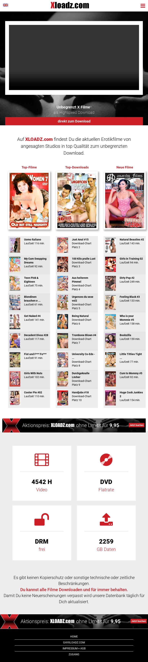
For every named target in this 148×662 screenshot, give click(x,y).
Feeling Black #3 (124, 299)
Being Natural (76, 320)
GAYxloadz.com (74, 642)
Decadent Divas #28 (29, 337)
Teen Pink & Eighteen (29, 281)
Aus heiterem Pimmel (76, 283)
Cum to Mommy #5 (124, 375)
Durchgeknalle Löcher (76, 379)
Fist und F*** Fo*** (29, 356)
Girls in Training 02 (124, 260)
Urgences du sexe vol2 (76, 302)
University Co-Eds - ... (76, 360)
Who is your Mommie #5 (124, 320)
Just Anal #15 (76, 243)
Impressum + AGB (74, 648)
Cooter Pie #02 (29, 394)
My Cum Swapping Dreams (29, 262)
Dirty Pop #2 (124, 280)
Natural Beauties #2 (124, 241)
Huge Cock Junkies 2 (124, 396)
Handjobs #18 (76, 396)
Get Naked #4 (29, 318)
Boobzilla (124, 337)
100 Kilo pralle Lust (76, 262)
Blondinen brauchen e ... (29, 300)
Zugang (74, 654)
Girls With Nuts (29, 375)
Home (74, 636)
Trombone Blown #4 (76, 339)
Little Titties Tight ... (124, 358)
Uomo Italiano (29, 241)
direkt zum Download (74, 121)
